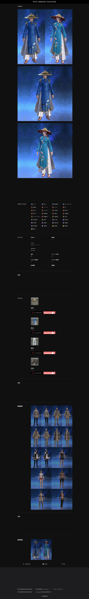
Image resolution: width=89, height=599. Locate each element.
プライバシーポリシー (58, 589)
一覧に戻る (26, 564)
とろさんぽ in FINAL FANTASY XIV (43, 592)
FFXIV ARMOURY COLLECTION (44, 2)
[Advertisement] (45, 188)
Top (63, 564)
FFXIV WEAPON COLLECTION (25, 592)
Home (45, 564)
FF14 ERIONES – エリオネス (42, 589)
